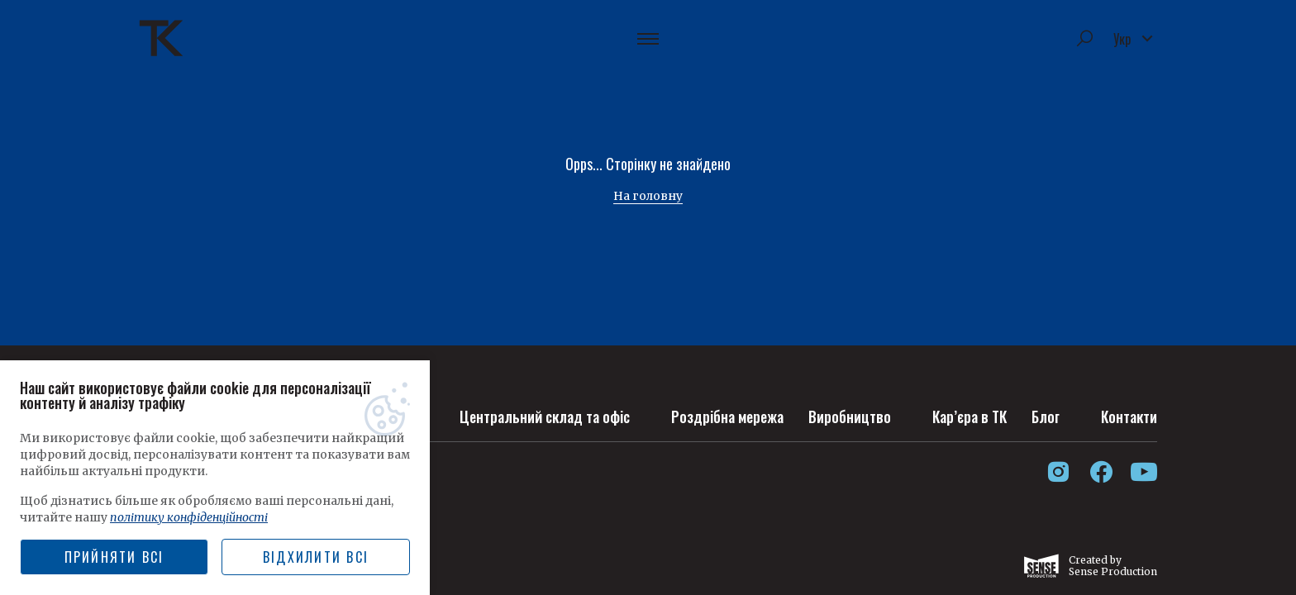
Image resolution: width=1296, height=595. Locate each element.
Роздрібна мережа (727, 416)
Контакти (1129, 416)
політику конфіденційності (189, 517)
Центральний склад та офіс (545, 416)
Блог (1046, 416)
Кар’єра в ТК (969, 416)
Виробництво (849, 416)
